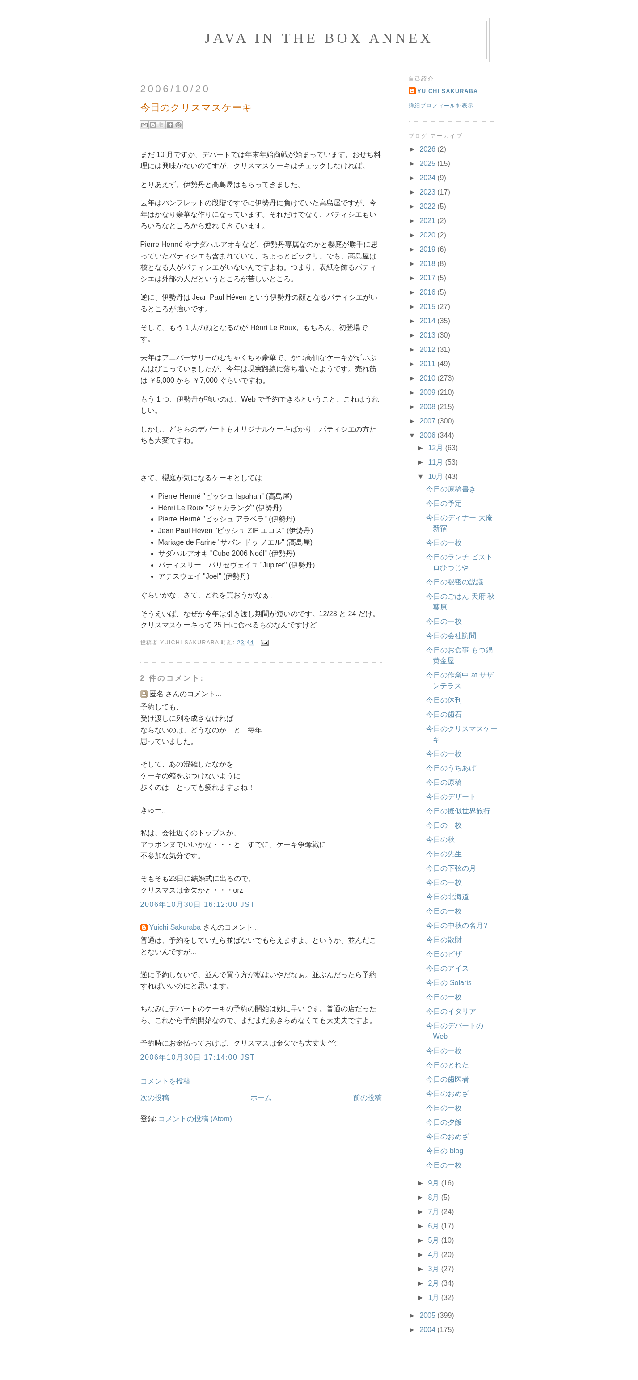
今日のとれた (447, 1065)
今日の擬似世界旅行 (458, 811)
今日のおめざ (447, 1093)
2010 (428, 378)
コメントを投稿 (165, 1081)
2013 (428, 335)
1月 (434, 1297)
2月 (434, 1283)
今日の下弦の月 (451, 868)
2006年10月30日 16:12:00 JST (197, 904)
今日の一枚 (444, 542)
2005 (428, 1315)
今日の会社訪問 (451, 635)
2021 (428, 220)
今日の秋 (440, 839)
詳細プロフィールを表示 (441, 105)
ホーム (261, 1097)
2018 (428, 263)
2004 (428, 1329)
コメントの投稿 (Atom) (195, 1118)
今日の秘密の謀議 (454, 582)
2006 (428, 435)
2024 (428, 178)
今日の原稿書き (451, 489)
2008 (428, 407)
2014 (428, 321)
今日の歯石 (444, 714)
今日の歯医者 (447, 1079)
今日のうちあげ (451, 768)
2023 (428, 192)
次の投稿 (154, 1097)
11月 (436, 462)
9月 (434, 1183)
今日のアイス (447, 968)
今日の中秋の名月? (456, 925)
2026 (428, 149)
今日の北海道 (447, 897)
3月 (434, 1269)
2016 (428, 292)
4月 (434, 1254)
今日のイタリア (451, 1011)
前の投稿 (367, 1097)
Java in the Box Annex (319, 38)
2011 (428, 364)
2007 (428, 421)
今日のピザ (444, 954)
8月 (434, 1197)
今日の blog (444, 1151)
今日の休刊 (444, 700)
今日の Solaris (448, 982)
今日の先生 (444, 854)
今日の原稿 (444, 782)
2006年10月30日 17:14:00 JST (197, 1057)
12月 (436, 448)
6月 (434, 1226)
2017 (428, 278)
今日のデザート (451, 796)
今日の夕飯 (444, 1122)
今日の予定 (444, 503)
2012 (428, 349)
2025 (428, 163)
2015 (428, 306)
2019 (428, 249)
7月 (434, 1211)
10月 (436, 476)
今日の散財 (444, 940)
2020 (428, 235)
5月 (434, 1240)
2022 (428, 206)
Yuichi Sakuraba (175, 927)
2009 (428, 392)
